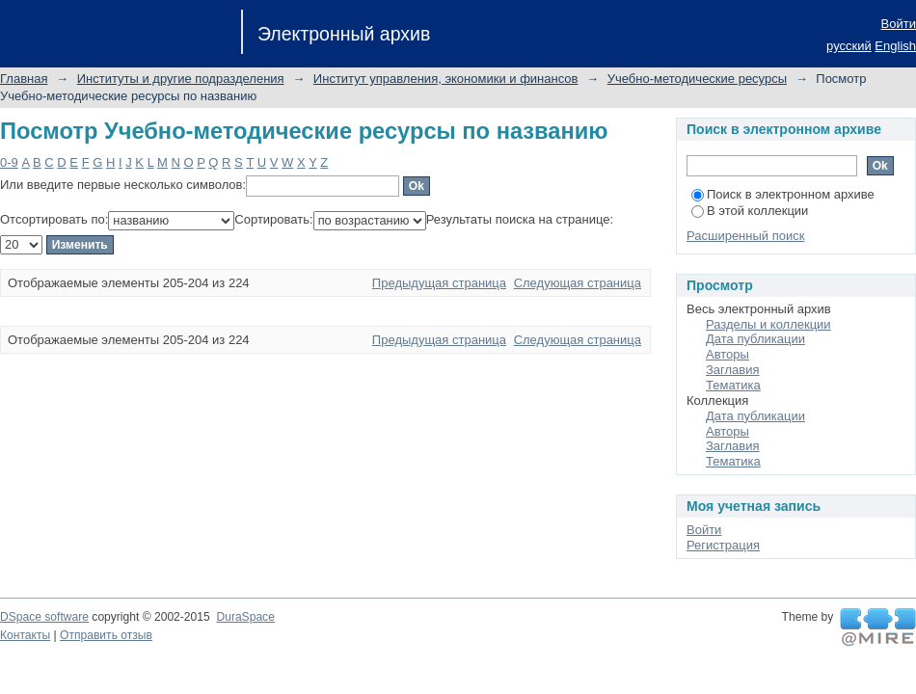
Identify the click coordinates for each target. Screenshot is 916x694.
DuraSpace (245, 617)
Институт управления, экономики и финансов (446, 78)
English (895, 46)
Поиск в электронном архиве (783, 194)
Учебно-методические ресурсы (697, 78)
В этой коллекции (749, 210)
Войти (898, 23)
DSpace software (44, 617)
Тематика (733, 385)
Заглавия (733, 369)
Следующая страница (577, 283)
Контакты (25, 635)
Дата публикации (755, 339)
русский (849, 46)
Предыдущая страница (439, 283)
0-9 (9, 162)
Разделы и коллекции (768, 324)
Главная (23, 78)
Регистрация (723, 545)
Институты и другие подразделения (180, 78)
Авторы (727, 354)
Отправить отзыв (106, 635)
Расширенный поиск (745, 235)
